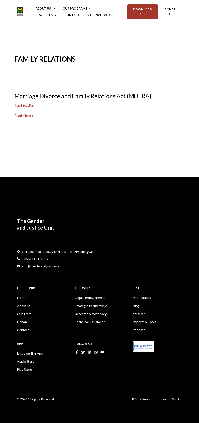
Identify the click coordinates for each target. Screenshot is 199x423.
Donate (22, 327)
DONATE (170, 11)
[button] (52, 8)
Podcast (139, 334)
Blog (136, 312)
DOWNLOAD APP (142, 11)
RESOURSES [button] (104, 8)
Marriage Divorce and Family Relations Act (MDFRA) (82, 96)
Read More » (23, 115)
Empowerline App (30, 357)
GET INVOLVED (67, 15)
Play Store (24, 371)
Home (21, 305)
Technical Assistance (90, 327)
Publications (142, 305)
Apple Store (25, 364)
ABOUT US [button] (44, 8)
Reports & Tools (144, 327)
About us (23, 312)
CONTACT (42, 15)
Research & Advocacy (91, 320)
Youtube (139, 320)
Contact (23, 334)
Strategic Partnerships (91, 312)
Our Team (24, 320)
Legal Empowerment (90, 305)
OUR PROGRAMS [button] (74, 8)
